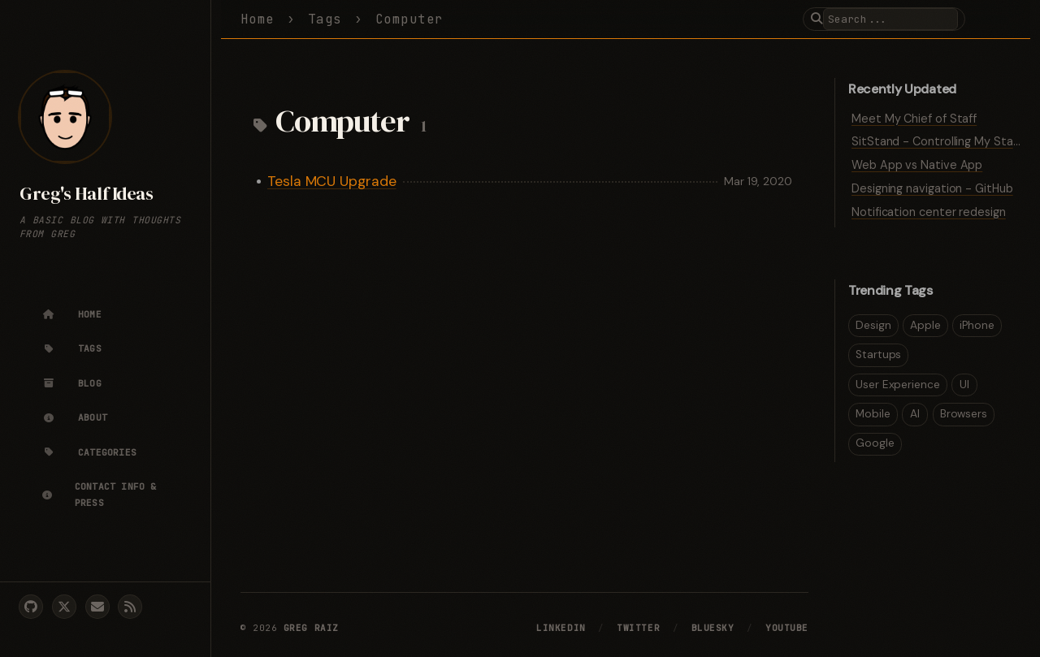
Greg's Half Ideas (86, 193)
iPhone (977, 325)
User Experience (898, 384)
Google (875, 443)
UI (964, 384)
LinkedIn (560, 627)
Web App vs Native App (917, 165)
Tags (325, 19)
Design (873, 325)
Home (257, 19)
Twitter (638, 627)
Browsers (963, 414)
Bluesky (712, 627)
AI (915, 414)
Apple (925, 325)
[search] (890, 19)
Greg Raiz (311, 627)
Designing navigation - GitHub (932, 188)
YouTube (786, 627)
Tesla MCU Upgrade (331, 181)
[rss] (130, 606)
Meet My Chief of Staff (914, 118)
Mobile (873, 414)
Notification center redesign (929, 212)
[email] (97, 606)
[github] (31, 606)
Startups (878, 354)
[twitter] (64, 606)
